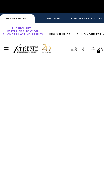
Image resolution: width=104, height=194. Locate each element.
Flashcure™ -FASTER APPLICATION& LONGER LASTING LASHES (23, 31)
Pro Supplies (59, 34)
